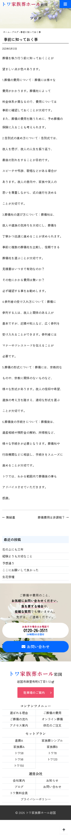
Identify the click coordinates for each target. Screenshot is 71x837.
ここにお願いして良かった (20, 570)
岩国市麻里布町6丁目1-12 (35, 681)
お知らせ (52, 780)
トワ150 (19, 765)
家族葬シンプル (52, 740)
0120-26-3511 (35, 630)
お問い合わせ (36, 646)
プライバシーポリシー (35, 799)
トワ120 (52, 759)
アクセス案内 (19, 725)
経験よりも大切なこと (17, 556)
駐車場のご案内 (34, 692)
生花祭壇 (8, 576)
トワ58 (18, 753)
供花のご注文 (52, 725)
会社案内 (19, 780)
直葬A (19, 740)
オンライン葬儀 (52, 719)
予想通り (8, 563)
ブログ (15, 32)
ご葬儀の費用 (52, 712)
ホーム (6, 32)
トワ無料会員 (19, 793)
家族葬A (18, 746)
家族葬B (52, 746)
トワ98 (18, 759)
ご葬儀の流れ (19, 719)
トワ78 (52, 753)
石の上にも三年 (12, 549)
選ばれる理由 (19, 712)
